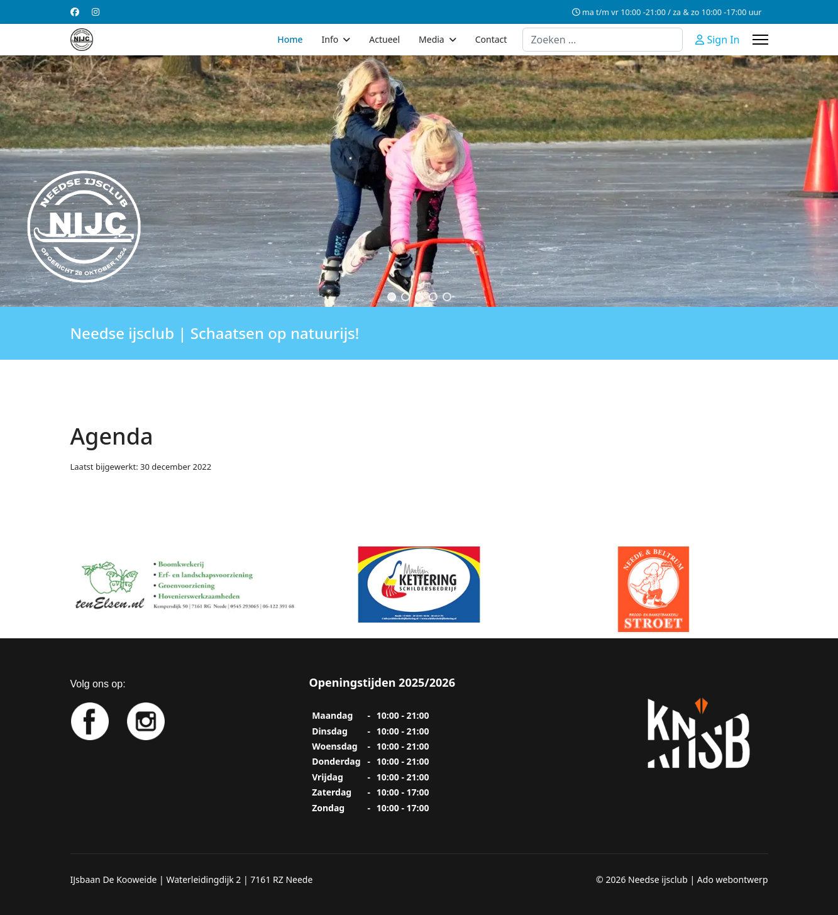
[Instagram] (95, 12)
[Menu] (760, 39)
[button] (391, 296)
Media (431, 39)
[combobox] (602, 40)
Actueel (384, 39)
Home (289, 39)
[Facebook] (74, 12)
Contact (491, 39)
